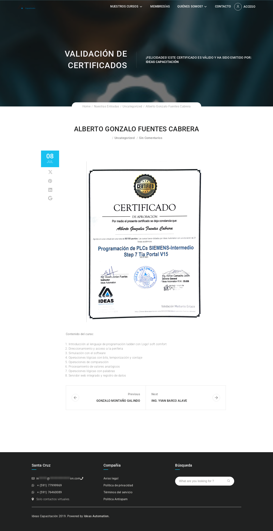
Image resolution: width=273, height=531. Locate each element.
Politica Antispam (115, 499)
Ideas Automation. (96, 516)
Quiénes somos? (190, 6)
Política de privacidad (118, 485)
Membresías (160, 6)
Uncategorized (132, 106)
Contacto (223, 6)
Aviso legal (110, 478)
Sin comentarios (150, 138)
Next (154, 394)
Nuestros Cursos (124, 6)
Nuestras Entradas (106, 106)
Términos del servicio (117, 492)
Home (86, 106)
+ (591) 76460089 (49, 492)
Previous (134, 394)
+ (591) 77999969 (49, 485)
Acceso (249, 6)
